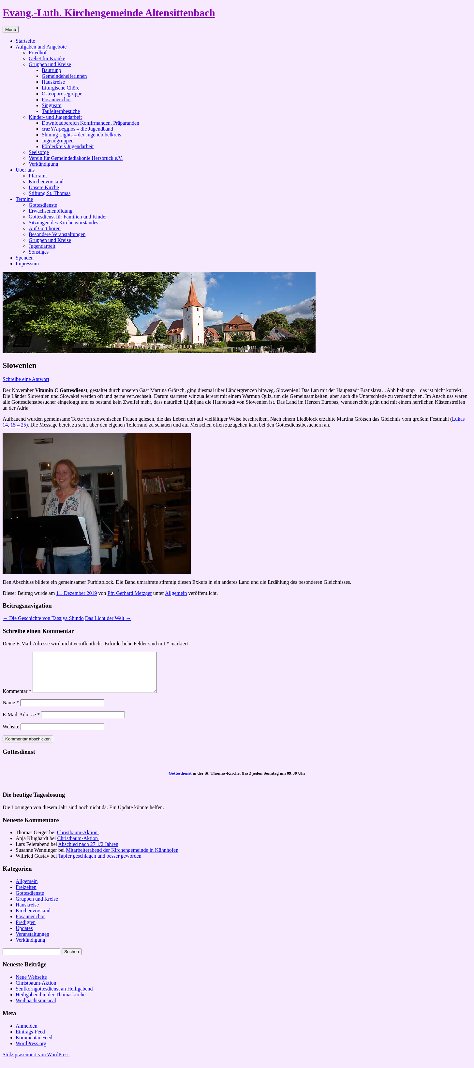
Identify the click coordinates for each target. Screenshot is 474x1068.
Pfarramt (38, 175)
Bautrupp (51, 70)
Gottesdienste (43, 205)
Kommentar (17, 699)
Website (11, 734)
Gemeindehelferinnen (64, 76)
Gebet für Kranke (47, 58)
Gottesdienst (180, 781)
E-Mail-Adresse (21, 722)
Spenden (25, 257)
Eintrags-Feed (30, 1039)
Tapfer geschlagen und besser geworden (99, 863)
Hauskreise (53, 82)
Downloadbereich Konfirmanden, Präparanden (90, 123)
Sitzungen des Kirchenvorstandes (63, 222)
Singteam (51, 105)
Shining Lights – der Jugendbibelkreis (81, 134)
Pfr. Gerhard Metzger (130, 593)
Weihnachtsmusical (36, 1008)
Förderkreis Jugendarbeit (68, 146)
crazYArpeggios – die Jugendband (77, 129)
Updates (24, 936)
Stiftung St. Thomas (49, 193)
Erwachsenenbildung (50, 211)
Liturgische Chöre (61, 88)
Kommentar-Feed (34, 1045)
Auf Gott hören (45, 228)
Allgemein (176, 593)
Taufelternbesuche (61, 111)
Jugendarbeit (42, 246)
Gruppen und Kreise (50, 64)
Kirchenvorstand (46, 181)
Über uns (25, 170)
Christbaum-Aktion (78, 840)
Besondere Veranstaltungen (57, 234)
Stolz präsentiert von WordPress (36, 1062)
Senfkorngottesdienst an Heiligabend (54, 996)
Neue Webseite (31, 985)
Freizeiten (26, 895)
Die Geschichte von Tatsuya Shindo (43, 618)
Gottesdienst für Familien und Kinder (68, 216)
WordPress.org (31, 1051)
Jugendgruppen (58, 140)
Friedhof (38, 52)
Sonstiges (39, 252)
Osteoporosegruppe (62, 93)
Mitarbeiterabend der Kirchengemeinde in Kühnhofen (122, 858)
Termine (24, 199)
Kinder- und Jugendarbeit (55, 117)
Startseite (25, 41)
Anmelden (26, 1033)
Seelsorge (39, 152)
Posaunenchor (56, 99)
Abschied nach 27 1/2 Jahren (88, 852)
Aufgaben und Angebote (41, 46)
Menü (10, 29)
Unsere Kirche (44, 187)
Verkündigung (43, 164)
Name (11, 710)
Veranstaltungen (32, 942)
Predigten (26, 930)
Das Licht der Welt (108, 618)
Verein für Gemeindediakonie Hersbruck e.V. (76, 158)
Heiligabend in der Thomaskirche (50, 1002)
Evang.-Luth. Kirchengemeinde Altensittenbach (109, 13)
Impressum (27, 263)
